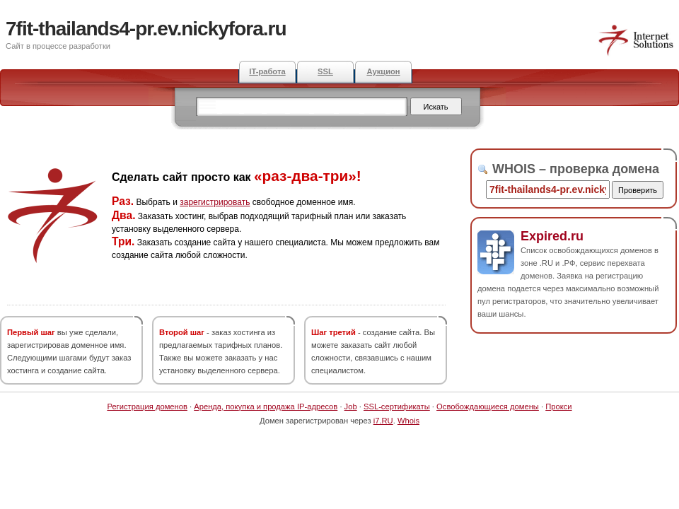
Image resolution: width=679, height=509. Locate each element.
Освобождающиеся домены (487, 406)
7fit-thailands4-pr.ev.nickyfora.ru (146, 29)
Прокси (558, 406)
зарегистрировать (215, 202)
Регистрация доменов (147, 406)
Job (350, 406)
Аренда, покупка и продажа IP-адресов (265, 406)
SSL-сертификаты (397, 406)
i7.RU (383, 420)
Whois (408, 420)
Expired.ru (552, 236)
